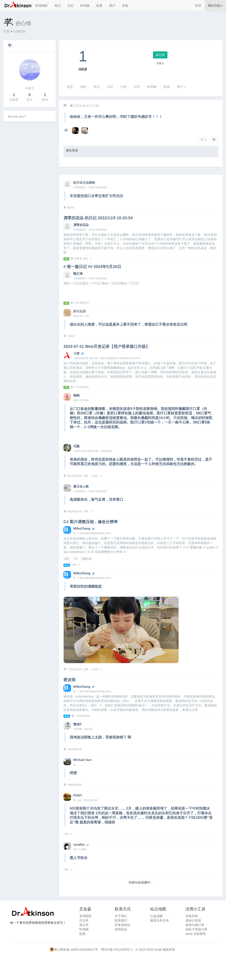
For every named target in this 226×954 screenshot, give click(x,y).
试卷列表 (191, 916)
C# (75, 558)
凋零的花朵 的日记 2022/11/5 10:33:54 (98, 218)
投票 (99, 5)
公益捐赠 (156, 916)
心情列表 (19, 31)
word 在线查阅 (195, 934)
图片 (67, 558)
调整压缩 (87, 558)
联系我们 (121, 920)
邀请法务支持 (159, 920)
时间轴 (85, 5)
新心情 (160, 54)
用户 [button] (181, 87)
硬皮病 (69, 680)
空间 (6, 31)
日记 (70, 5)
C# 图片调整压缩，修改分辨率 (90, 522)
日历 (137, 87)
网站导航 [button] (215, 5)
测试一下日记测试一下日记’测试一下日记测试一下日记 (101, 283)
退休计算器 (193, 920)
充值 (125, 5)
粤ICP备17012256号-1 (116, 949)
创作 (83, 87)
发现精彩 (41, 5)
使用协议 (121, 929)
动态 (70, 87)
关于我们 (121, 916)
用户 (112, 5)
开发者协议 (122, 925)
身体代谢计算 (194, 925)
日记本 (84, 920)
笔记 (57, 5)
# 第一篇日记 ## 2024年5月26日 (92, 266)
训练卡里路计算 (196, 929)
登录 (198, 5)
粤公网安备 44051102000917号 (76, 949)
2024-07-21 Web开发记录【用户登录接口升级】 (106, 346)
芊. (10, 46)
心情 (123, 87)
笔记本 (84, 925)
